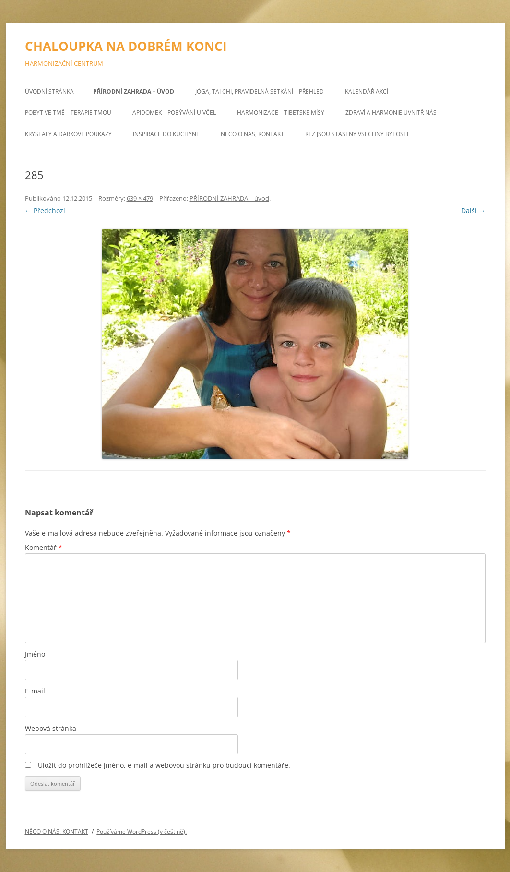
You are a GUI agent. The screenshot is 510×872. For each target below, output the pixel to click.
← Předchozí (45, 210)
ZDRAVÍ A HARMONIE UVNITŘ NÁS (391, 112)
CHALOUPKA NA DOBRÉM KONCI (126, 46)
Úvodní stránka (49, 91)
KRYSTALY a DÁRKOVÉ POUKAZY (68, 134)
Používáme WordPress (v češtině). (141, 831)
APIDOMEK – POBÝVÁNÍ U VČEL (174, 112)
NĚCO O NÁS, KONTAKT (252, 134)
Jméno (35, 653)
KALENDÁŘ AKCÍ (366, 91)
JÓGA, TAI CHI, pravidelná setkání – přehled (259, 91)
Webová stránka (50, 728)
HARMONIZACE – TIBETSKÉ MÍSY (280, 112)
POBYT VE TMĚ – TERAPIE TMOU (68, 112)
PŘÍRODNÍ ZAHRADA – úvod (133, 91)
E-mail (35, 690)
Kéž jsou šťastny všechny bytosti (356, 134)
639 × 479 (140, 198)
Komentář (43, 547)
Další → (473, 210)
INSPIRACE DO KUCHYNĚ (166, 134)
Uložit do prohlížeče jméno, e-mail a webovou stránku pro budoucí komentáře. (164, 765)
